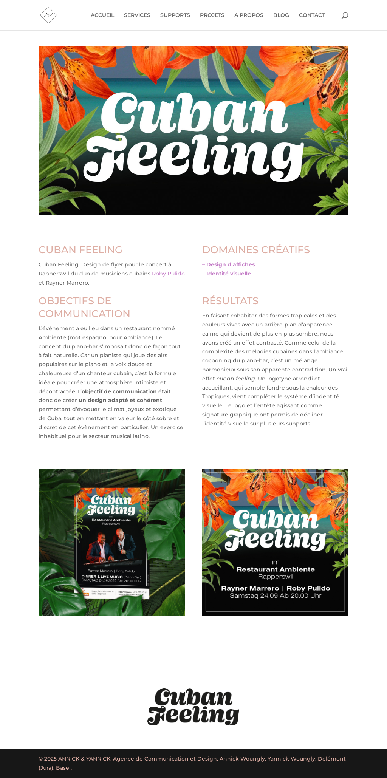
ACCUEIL (102, 15)
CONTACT (312, 15)
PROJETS (212, 15)
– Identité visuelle (226, 273)
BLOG (281, 15)
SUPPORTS (175, 15)
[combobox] (112, 273)
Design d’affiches (230, 264)
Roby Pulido (168, 273)
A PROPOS (248, 15)
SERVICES (137, 15)
